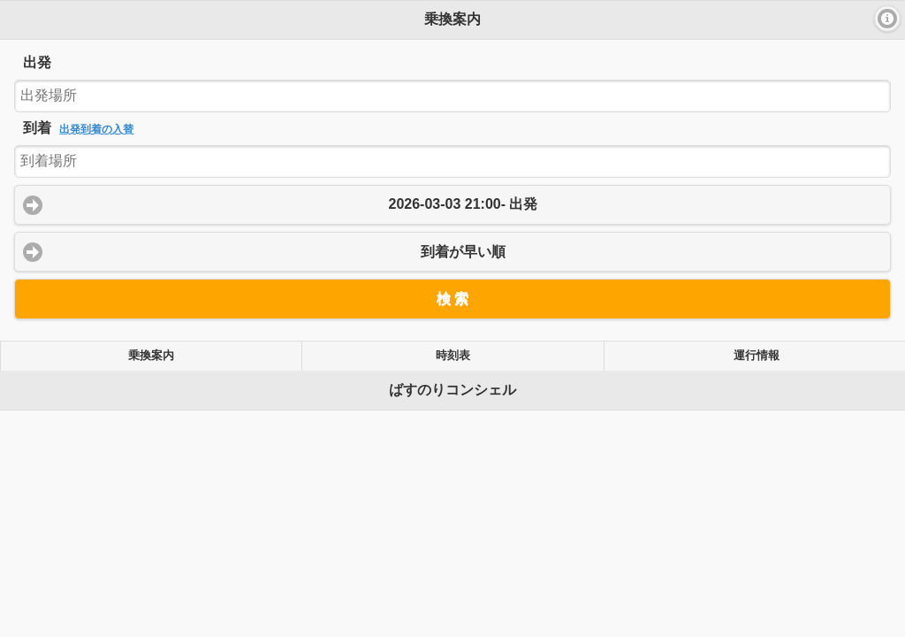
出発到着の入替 (96, 129)
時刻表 (453, 355)
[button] (887, 18)
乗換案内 (151, 355)
